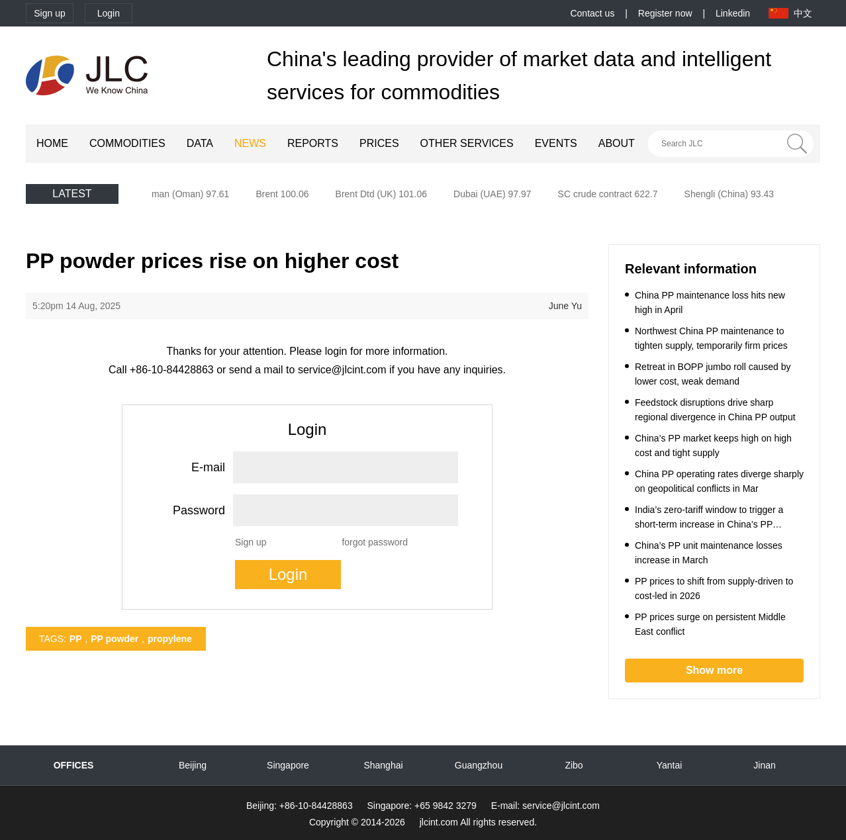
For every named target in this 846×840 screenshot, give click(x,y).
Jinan (764, 765)
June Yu (565, 306)
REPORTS (312, 143)
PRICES (379, 143)
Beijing (193, 765)
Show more (714, 670)
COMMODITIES (127, 143)
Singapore (288, 765)
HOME (52, 143)
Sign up (49, 13)
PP (76, 638)
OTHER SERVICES (467, 143)
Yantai (669, 765)
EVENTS (556, 143)
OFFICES (74, 765)
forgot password (375, 542)
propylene (170, 638)
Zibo (574, 765)
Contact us (592, 13)
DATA (200, 143)
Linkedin (733, 13)
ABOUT (616, 143)
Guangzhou (478, 765)
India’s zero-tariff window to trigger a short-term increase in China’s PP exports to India (709, 524)
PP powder (114, 638)
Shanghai (382, 765)
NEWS (250, 143)
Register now (665, 13)
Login (108, 13)
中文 (803, 13)
